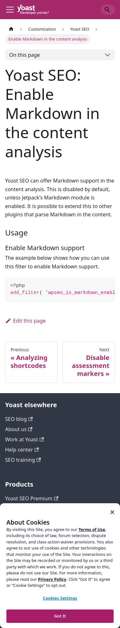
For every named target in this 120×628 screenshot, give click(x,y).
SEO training (23, 459)
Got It (60, 616)
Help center (22, 449)
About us (18, 429)
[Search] (108, 9)
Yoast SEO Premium (31, 498)
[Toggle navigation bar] (10, 9)
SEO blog (19, 418)
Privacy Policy (52, 579)
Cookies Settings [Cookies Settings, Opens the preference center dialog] (60, 598)
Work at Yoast (24, 439)
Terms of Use (91, 529)
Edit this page (25, 320)
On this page (24, 54)
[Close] (112, 512)
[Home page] (11, 29)
